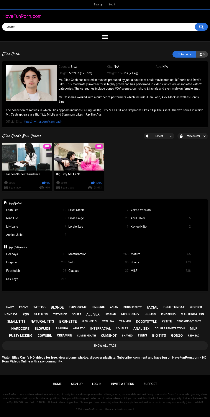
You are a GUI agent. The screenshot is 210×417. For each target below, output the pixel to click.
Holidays (36, 254)
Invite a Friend (122, 384)
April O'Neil (161, 218)
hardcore (20, 329)
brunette (68, 321)
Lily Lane (36, 227)
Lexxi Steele (98, 210)
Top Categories (18, 247)
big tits (159, 335)
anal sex (141, 329)
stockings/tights (189, 321)
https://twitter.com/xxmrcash (42, 121)
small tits (16, 322)
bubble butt (132, 307)
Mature (161, 254)
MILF (161, 271)
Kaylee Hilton (161, 227)
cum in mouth (86, 335)
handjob (11, 314)
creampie (64, 335)
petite (167, 321)
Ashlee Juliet (36, 235)
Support (150, 384)
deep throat (174, 307)
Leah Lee (36, 210)
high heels (89, 321)
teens (142, 335)
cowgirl (45, 336)
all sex (93, 314)
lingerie (98, 307)
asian (114, 307)
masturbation (192, 314)
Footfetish (36, 271)
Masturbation (98, 254)
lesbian (110, 314)
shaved (127, 335)
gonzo (177, 335)
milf (193, 328)
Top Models (15, 203)
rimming (62, 328)
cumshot (109, 336)
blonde (57, 307)
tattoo (39, 307)
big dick (196, 307)
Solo (98, 262)
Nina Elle (36, 218)
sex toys (41, 314)
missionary (130, 314)
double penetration (170, 328)
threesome (78, 307)
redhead (193, 335)
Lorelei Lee (98, 227)
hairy (10, 307)
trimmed (125, 321)
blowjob (42, 329)
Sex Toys (36, 279)
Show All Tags (105, 345)
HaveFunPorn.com (93, 409)
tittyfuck (60, 314)
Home (57, 384)
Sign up (98, 4)
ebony (23, 307)
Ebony (161, 262)
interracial (100, 328)
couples (122, 328)
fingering (168, 314)
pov (26, 314)
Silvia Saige (98, 218)
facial (152, 307)
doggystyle (146, 322)
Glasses (98, 271)
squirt (76, 314)
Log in (112, 4)
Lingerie (36, 262)
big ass (150, 314)
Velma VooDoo (161, 210)
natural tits (42, 321)
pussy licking (21, 336)
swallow (108, 321)
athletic (79, 328)
